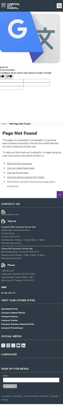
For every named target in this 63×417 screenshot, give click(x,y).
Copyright (54, 396)
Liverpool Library (9, 316)
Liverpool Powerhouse (12, 328)
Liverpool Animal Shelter (13, 313)
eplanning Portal (9, 309)
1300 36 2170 (7, 271)
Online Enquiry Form (9, 214)
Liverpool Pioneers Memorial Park (17, 324)
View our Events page (17, 172)
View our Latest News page (20, 168)
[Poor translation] (9, 76)
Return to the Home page (19, 163)
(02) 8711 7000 (28, 274)
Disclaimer (18, 396)
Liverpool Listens (9, 320)
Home (4, 123)
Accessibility (6, 396)
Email (6, 375)
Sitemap (4, 400)
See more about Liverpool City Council (25, 177)
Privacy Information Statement (36, 396)
